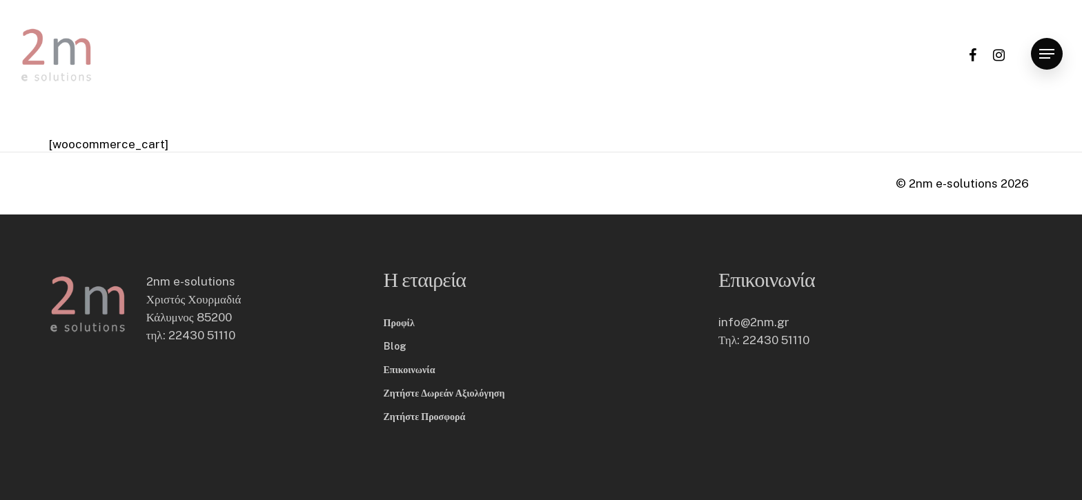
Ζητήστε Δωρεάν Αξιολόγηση (444, 393)
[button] (1047, 54)
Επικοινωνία (409, 369)
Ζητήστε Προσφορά (425, 416)
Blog (395, 346)
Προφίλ (399, 322)
